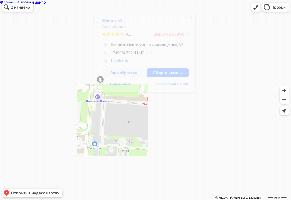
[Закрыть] (188, 19)
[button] (255, 7)
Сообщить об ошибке (169, 86)
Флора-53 (109, 22)
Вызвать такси (117, 86)
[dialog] (142, 54)
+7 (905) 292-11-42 (120, 54)
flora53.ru (117, 62)
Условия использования (245, 197)
